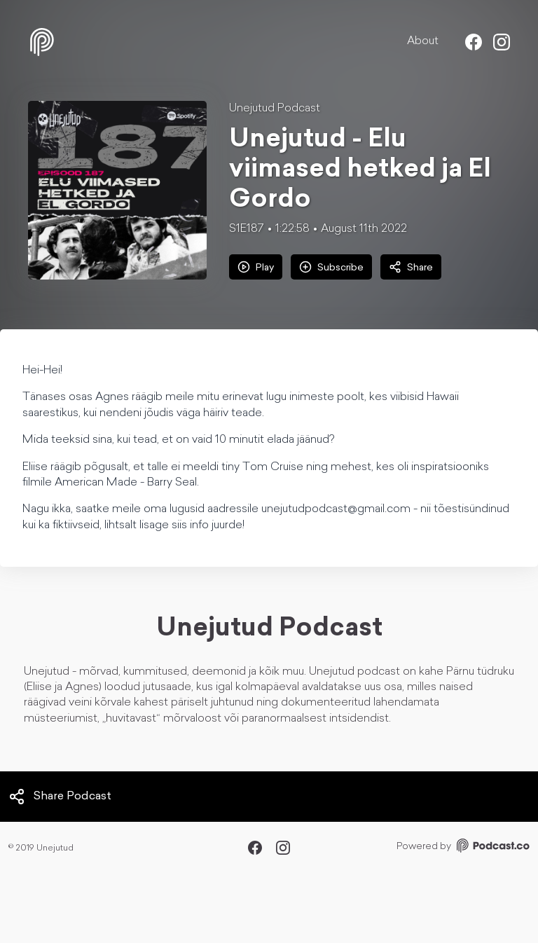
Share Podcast (59, 796)
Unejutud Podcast (274, 108)
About (423, 41)
